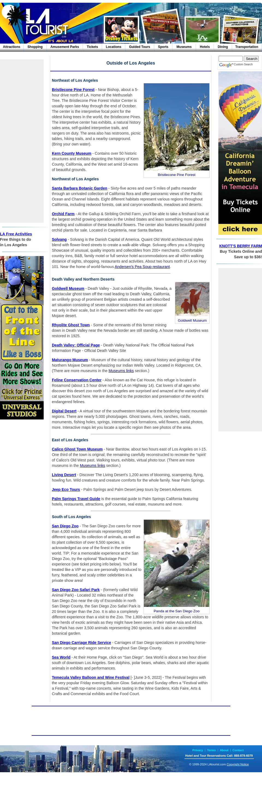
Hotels (205, 47)
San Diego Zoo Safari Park (76, 590)
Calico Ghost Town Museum (77, 449)
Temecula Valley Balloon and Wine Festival (90, 677)
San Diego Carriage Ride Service (81, 642)
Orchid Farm (63, 214)
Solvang (59, 239)
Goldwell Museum (68, 288)
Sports (163, 47)
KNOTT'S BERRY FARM (240, 246)
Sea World (61, 657)
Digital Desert (64, 411)
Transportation (246, 47)
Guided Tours (139, 47)
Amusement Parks (64, 47)
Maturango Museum (70, 360)
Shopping (35, 47)
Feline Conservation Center (77, 380)
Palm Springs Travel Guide (76, 499)
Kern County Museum (71, 153)
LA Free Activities (16, 234)
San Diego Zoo (65, 526)
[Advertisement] (22, 141)
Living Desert (64, 475)
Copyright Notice (238, 764)
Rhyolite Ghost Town (71, 325)
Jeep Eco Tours (66, 489)
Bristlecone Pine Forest (73, 89)
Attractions (11, 47)
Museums (184, 47)
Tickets (92, 47)
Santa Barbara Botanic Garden (79, 188)
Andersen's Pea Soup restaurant (142, 266)
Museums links (121, 371)
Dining (223, 47)
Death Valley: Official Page (76, 345)
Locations (113, 47)
